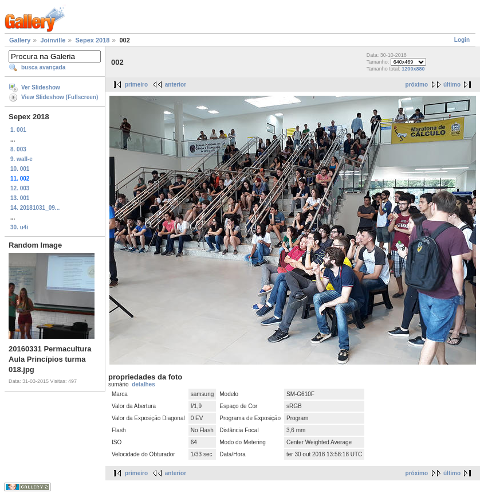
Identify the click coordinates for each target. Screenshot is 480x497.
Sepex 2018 (92, 40)
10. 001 (19, 169)
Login (462, 40)
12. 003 (19, 188)
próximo (417, 84)
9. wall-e (21, 159)
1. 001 (18, 130)
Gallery (19, 40)
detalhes (143, 384)
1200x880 (413, 69)
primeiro (136, 84)
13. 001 (19, 198)
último (452, 84)
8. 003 (18, 149)
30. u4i (19, 227)
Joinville (52, 40)
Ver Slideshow (40, 87)
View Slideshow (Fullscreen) (59, 97)
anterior (175, 84)
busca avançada (43, 67)
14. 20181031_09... (35, 208)
